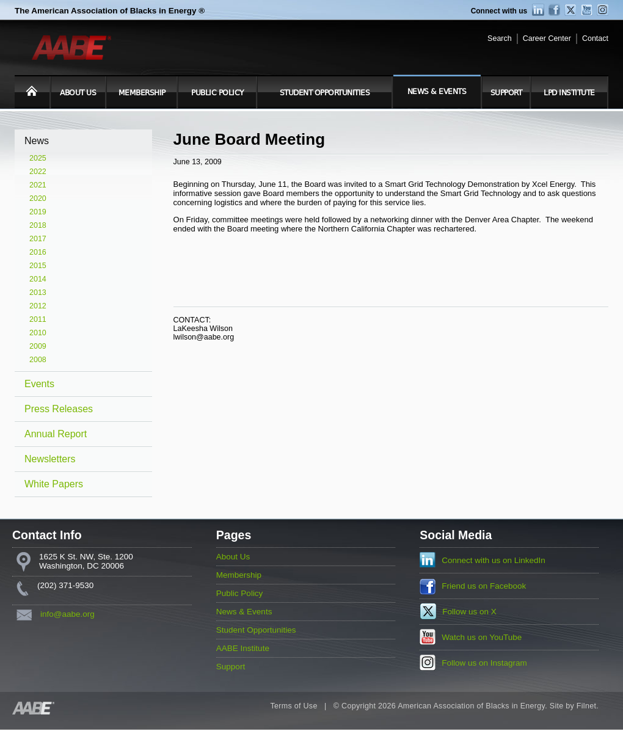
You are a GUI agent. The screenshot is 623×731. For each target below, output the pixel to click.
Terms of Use (293, 706)
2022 (37, 171)
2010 (37, 333)
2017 (37, 239)
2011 (37, 319)
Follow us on (469, 611)
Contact (595, 38)
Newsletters (50, 459)
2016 (37, 252)
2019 (37, 212)
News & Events (437, 91)
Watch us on (482, 637)
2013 (37, 292)
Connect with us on (493, 560)
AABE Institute (242, 648)
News (36, 141)
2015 (37, 265)
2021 (37, 185)
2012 (37, 306)
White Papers (53, 484)
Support (506, 93)
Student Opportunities (325, 93)
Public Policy (217, 93)
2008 (37, 359)
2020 (37, 198)
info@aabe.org (67, 614)
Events (39, 384)
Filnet (586, 706)
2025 (37, 158)
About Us (78, 93)
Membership (142, 93)
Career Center (547, 38)
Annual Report (55, 434)
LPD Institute (569, 93)
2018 (37, 225)
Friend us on (484, 586)
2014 (37, 279)
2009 (37, 346)
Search (499, 38)
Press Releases (58, 409)
